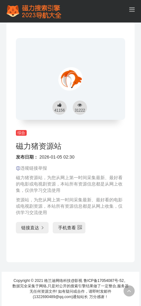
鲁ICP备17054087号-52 (104, 280)
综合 (21, 133)
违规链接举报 (31, 168)
